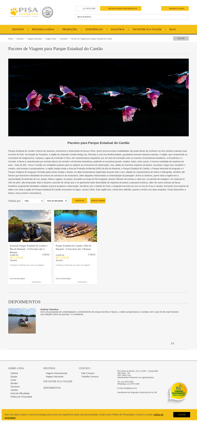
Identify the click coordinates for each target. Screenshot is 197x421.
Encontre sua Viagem (57, 381)
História (14, 373)
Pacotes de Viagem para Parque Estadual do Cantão (91, 39)
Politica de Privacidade (21, 397)
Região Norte (51, 39)
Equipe (14, 376)
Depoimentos (52, 388)
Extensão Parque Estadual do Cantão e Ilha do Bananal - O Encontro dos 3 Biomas (29, 249)
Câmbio (14, 390)
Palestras (117, 29)
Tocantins (63, 39)
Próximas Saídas (43, 29)
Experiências (94, 29)
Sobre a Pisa (16, 368)
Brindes (14, 383)
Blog (172, 29)
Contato (84, 368)
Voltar (180, 38)
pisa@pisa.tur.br (130, 388)
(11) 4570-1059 (89, 8)
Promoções (69, 29)
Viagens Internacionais (56, 373)
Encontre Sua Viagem (147, 29)
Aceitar (182, 415)
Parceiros (15, 386)
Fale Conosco (87, 373)
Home (10, 39)
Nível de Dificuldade (20, 393)
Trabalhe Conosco (90, 376)
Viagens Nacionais (34, 39)
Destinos (18, 29)
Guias (13, 380)
